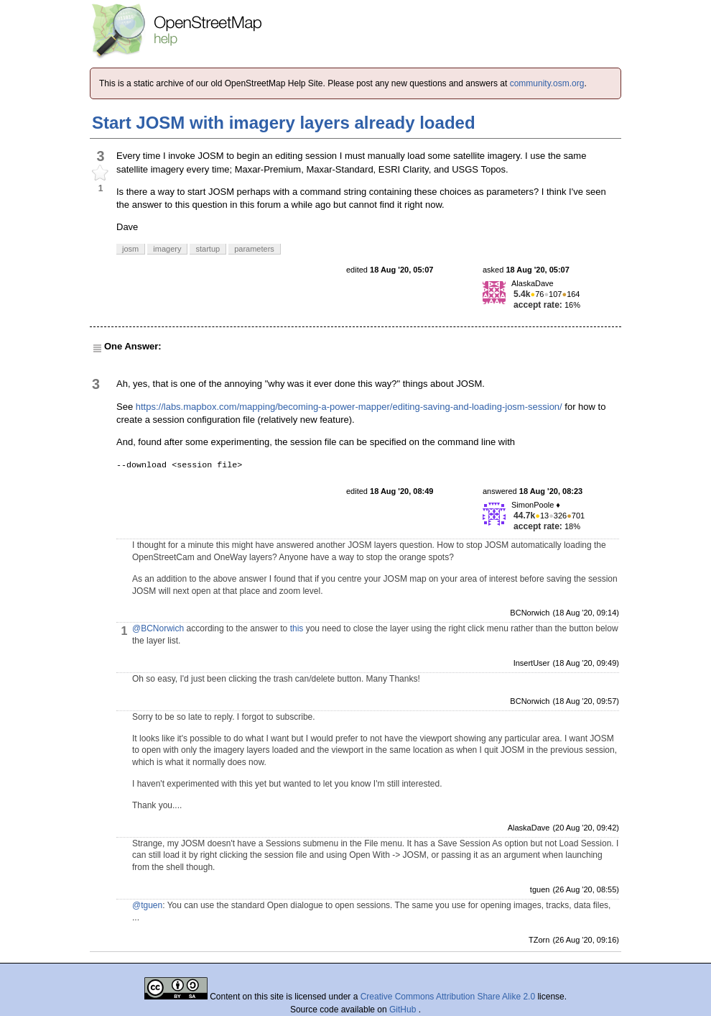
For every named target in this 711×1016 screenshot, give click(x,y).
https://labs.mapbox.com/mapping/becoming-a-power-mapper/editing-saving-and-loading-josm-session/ (349, 406)
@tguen (147, 905)
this (297, 628)
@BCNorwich (158, 628)
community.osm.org (547, 83)
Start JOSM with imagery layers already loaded (283, 122)
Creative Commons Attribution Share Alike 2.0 (448, 997)
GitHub (404, 1009)
